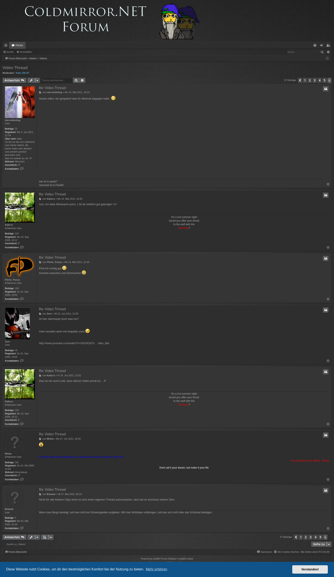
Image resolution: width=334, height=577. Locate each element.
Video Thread (15, 67)
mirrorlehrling (12, 120)
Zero (7, 341)
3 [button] (314, 80)
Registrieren (45, 52)
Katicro (9, 225)
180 (17, 288)
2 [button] (310, 80)
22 (16, 128)
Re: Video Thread (52, 88)
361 (17, 462)
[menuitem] (315, 45)
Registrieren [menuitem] (329, 46)
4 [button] (319, 80)
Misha (8, 453)
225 (17, 233)
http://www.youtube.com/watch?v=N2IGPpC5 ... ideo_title (74, 343)
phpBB (156, 559)
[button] (300, 80)
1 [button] (305, 80)
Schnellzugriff (6, 46)
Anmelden (26, 52)
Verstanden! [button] (310, 569)
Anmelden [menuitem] (323, 46)
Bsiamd (9, 509)
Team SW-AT (22, 73)
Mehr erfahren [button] (156, 569)
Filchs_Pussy (12, 279)
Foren (19, 45)
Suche (10, 52)
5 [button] (324, 80)
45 (16, 350)
